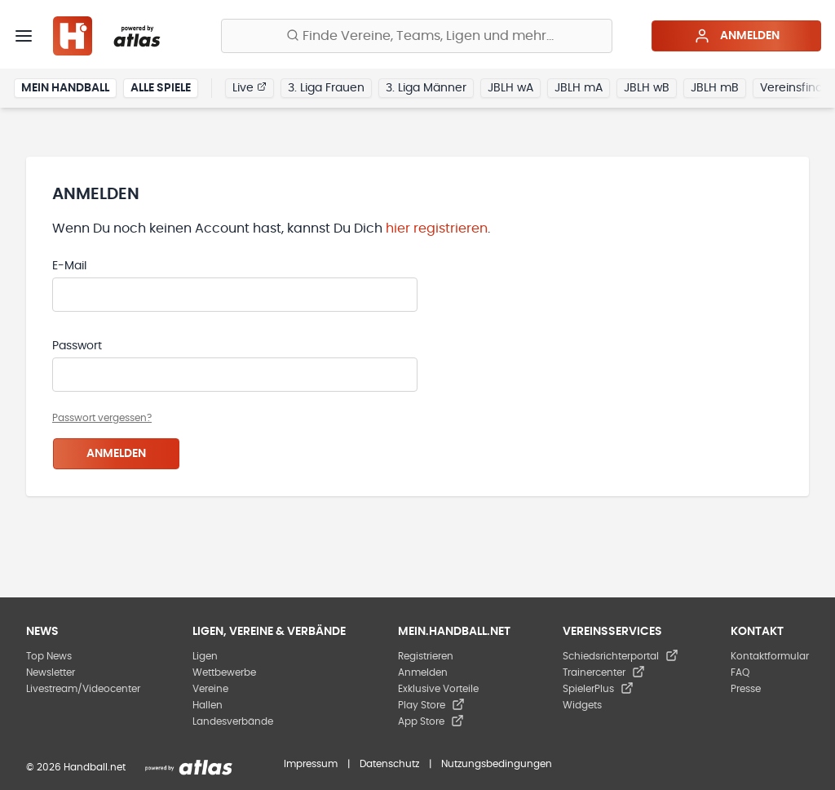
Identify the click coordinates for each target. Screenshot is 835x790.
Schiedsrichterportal (620, 656)
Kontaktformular (770, 656)
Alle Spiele (160, 88)
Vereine (210, 689)
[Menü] (23, 35)
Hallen (207, 705)
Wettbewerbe (224, 672)
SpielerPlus (598, 689)
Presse (746, 689)
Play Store (431, 705)
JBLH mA (578, 88)
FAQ (740, 672)
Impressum (311, 764)
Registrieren (425, 656)
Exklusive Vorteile (438, 689)
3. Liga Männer (426, 88)
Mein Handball (65, 88)
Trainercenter (604, 672)
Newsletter (50, 672)
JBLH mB (715, 88)
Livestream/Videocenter (83, 689)
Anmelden (737, 36)
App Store (431, 721)
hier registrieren (437, 228)
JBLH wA (510, 88)
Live (249, 87)
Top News (49, 656)
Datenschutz (389, 764)
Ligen (205, 656)
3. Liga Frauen (326, 88)
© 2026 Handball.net (76, 767)
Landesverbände (232, 721)
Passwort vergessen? (102, 418)
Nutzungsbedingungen (496, 764)
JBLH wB (646, 88)
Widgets (582, 705)
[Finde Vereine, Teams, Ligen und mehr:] (416, 36)
